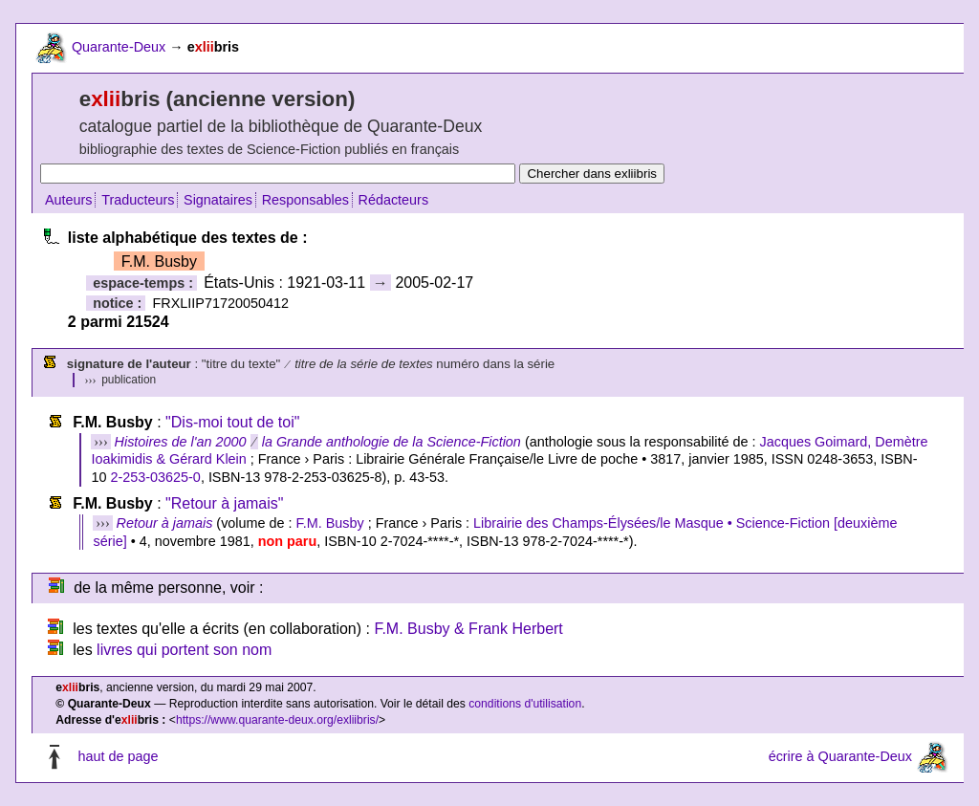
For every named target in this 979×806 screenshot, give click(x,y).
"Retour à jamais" (224, 503)
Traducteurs (137, 199)
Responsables (305, 199)
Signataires (218, 199)
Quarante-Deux (118, 46)
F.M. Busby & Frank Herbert (468, 629)
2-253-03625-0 (155, 477)
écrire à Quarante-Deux (840, 756)
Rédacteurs (394, 199)
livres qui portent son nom (184, 650)
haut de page (117, 756)
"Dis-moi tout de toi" (232, 422)
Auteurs (69, 199)
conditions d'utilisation (524, 703)
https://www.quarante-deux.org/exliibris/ (277, 720)
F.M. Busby (330, 523)
